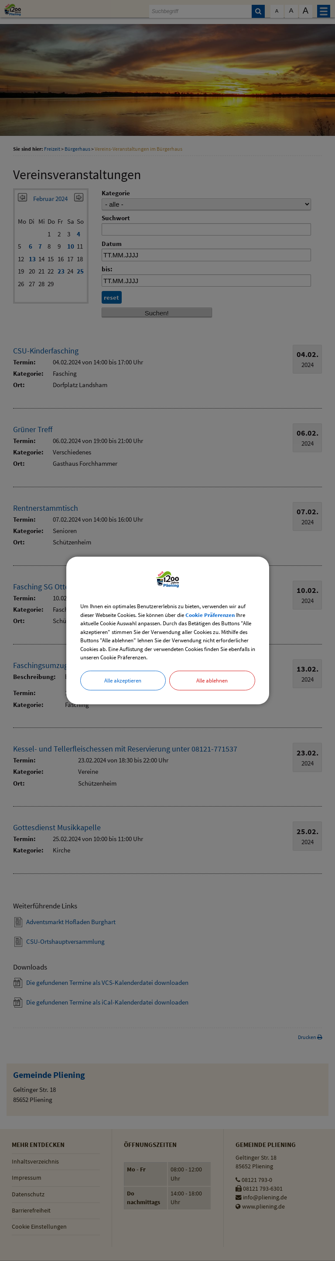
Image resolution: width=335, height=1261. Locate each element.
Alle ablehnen (212, 680)
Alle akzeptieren (122, 680)
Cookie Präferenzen (210, 615)
